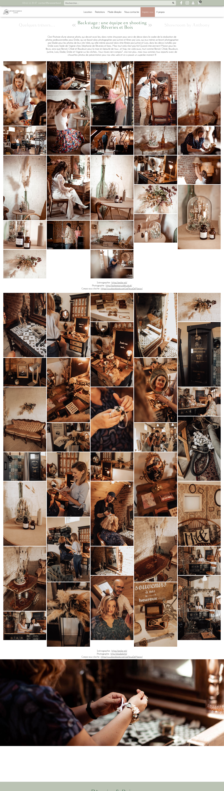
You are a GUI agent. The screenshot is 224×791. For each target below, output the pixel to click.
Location (88, 12)
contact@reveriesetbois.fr (49, 3)
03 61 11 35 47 (29, 3)
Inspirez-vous (147, 12)
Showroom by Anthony (187, 25)
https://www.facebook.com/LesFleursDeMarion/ (122, 288)
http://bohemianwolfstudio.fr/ (119, 285)
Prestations (100, 12)
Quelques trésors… (37, 25)
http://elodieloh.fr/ (119, 654)
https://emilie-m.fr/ (119, 282)
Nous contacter (131, 12)
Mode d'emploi (114, 12)
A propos (160, 12)
